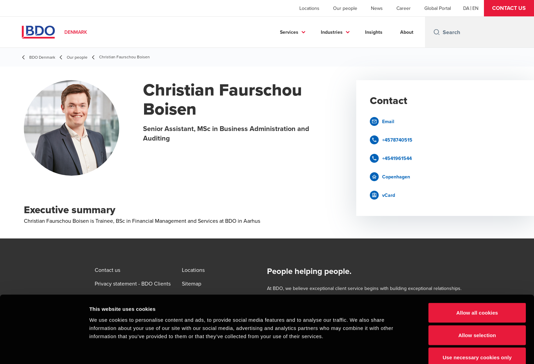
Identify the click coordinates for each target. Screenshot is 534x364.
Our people (345, 8)
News (377, 8)
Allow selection (477, 302)
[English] (475, 8)
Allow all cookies (477, 280)
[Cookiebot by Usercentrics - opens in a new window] (44, 351)
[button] (509, 8)
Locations (309, 8)
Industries (332, 32)
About (406, 32)
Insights (373, 32)
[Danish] (466, 8)
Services (289, 32)
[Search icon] (436, 32)
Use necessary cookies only (477, 324)
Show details (357, 350)
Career (403, 8)
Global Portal (437, 8)
